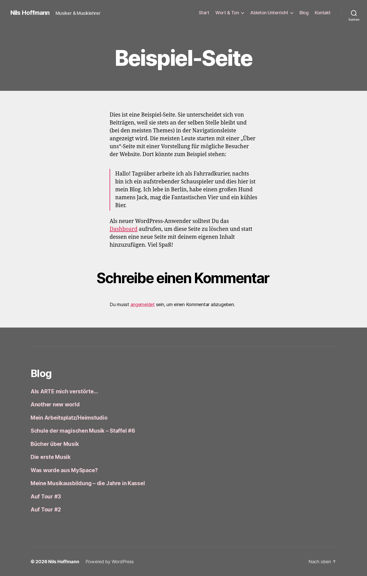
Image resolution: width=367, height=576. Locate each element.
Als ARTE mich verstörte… (64, 391)
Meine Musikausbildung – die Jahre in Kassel (88, 483)
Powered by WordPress (109, 561)
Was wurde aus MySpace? (64, 470)
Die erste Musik (51, 457)
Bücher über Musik (55, 444)
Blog (303, 12)
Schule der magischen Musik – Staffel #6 (83, 431)
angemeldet (142, 304)
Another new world (55, 404)
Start (204, 12)
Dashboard (124, 229)
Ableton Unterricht (269, 12)
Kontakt (323, 12)
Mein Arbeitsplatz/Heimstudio (69, 418)
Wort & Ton (227, 12)
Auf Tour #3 (46, 496)
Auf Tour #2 (46, 509)
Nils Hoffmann (29, 13)
